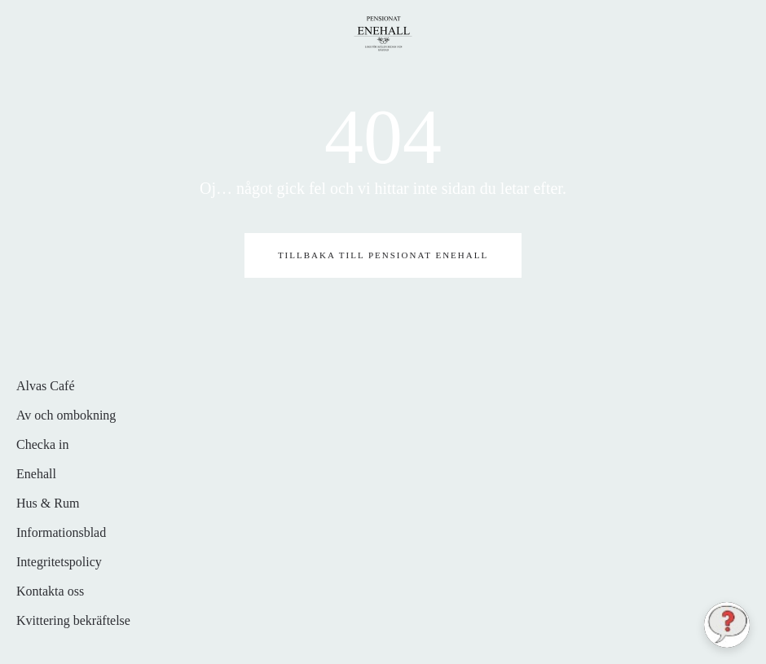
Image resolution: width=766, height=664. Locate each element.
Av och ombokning (66, 415)
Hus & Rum (47, 503)
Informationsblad (61, 532)
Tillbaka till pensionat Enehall (383, 255)
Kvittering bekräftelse (73, 620)
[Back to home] (383, 32)
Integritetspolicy (59, 562)
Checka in (42, 444)
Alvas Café (45, 386)
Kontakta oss (50, 591)
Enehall (36, 474)
